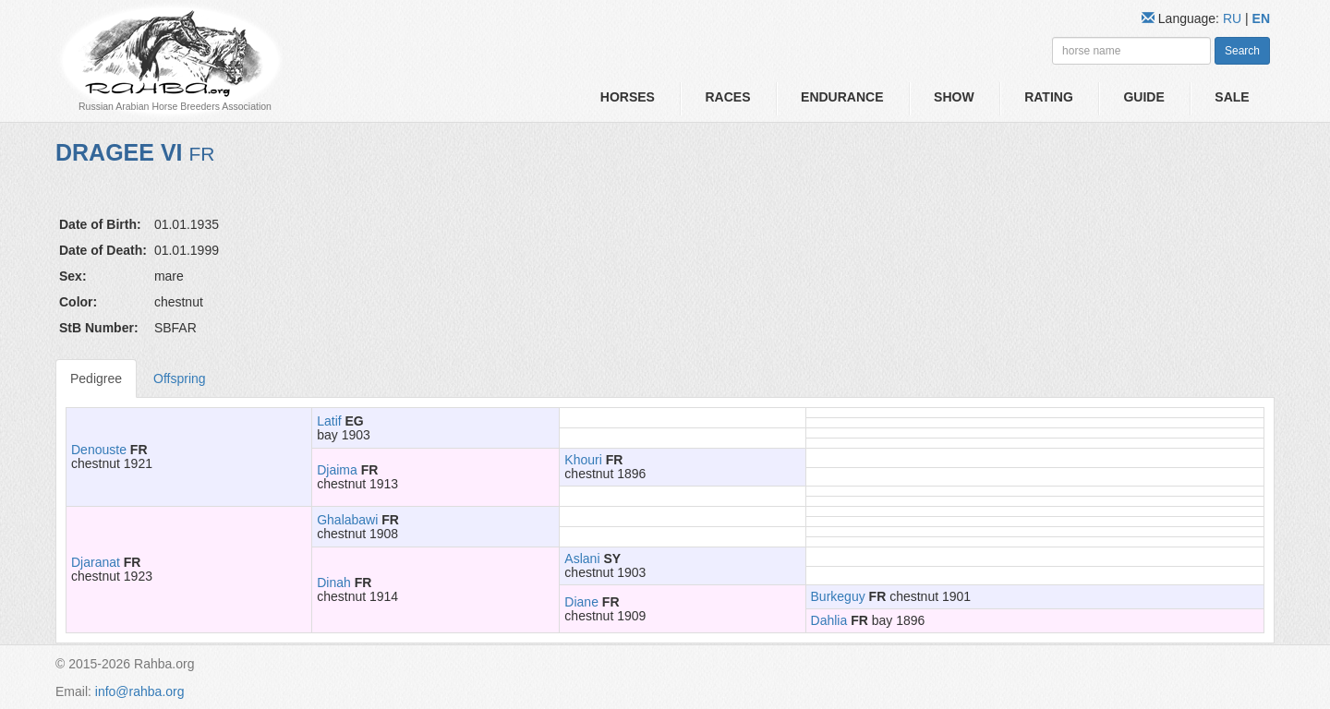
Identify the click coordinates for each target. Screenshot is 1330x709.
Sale (1232, 97)
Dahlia (829, 620)
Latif (329, 421)
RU (1234, 18)
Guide (1143, 97)
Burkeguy (838, 596)
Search (1242, 50)
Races (727, 97)
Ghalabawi (347, 519)
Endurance (842, 97)
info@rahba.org (140, 691)
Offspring (179, 378)
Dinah (334, 582)
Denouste (99, 449)
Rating (1048, 97)
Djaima (337, 470)
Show (954, 97)
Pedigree (96, 378)
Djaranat (95, 562)
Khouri (582, 459)
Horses (627, 97)
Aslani (581, 558)
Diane (581, 602)
